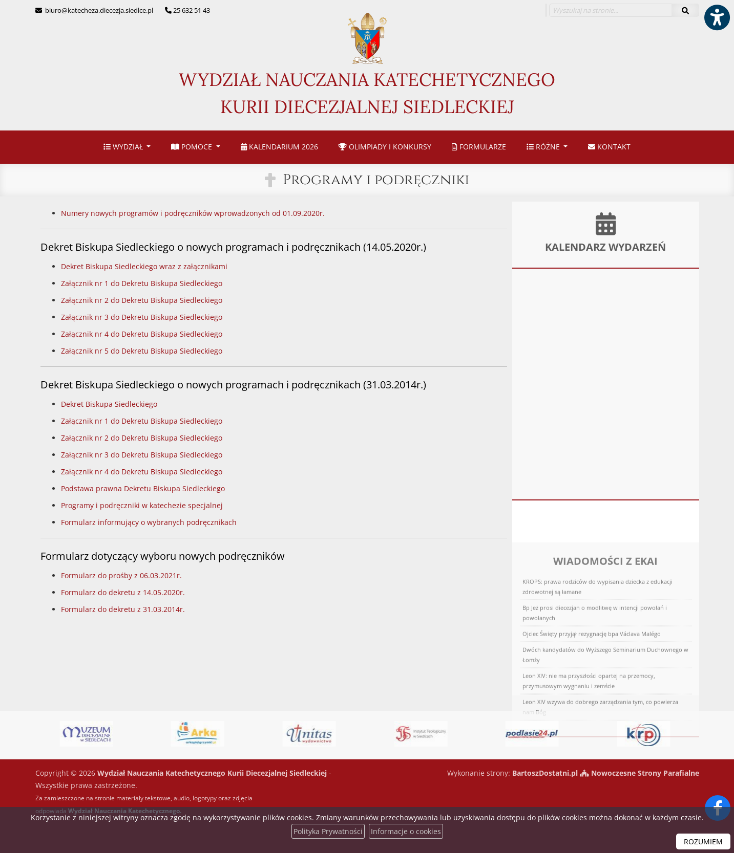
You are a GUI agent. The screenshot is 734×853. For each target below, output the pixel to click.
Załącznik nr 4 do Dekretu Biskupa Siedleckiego (141, 334)
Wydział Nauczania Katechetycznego (367, 66)
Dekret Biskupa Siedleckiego (109, 404)
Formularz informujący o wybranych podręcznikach (149, 522)
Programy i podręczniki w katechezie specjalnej (142, 505)
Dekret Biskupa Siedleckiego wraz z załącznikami (144, 266)
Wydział (124, 146)
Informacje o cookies (406, 831)
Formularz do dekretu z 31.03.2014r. (123, 609)
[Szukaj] (685, 10)
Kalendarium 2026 (279, 146)
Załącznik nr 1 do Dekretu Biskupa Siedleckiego (141, 283)
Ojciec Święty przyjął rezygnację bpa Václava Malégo (591, 686)
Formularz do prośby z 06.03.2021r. (121, 575)
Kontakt (609, 146)
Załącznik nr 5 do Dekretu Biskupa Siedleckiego (141, 351)
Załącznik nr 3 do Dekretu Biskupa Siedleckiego (141, 317)
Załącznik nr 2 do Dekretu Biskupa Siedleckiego (141, 300)
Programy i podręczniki (376, 179)
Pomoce (192, 146)
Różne (544, 146)
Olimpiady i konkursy (385, 146)
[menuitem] (127, 147)
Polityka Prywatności (328, 831)
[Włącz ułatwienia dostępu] (716, 17)
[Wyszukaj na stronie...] (610, 10)
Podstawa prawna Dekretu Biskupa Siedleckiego (143, 488)
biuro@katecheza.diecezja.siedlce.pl (98, 10)
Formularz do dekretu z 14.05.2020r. (123, 592)
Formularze (479, 146)
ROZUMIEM (703, 841)
